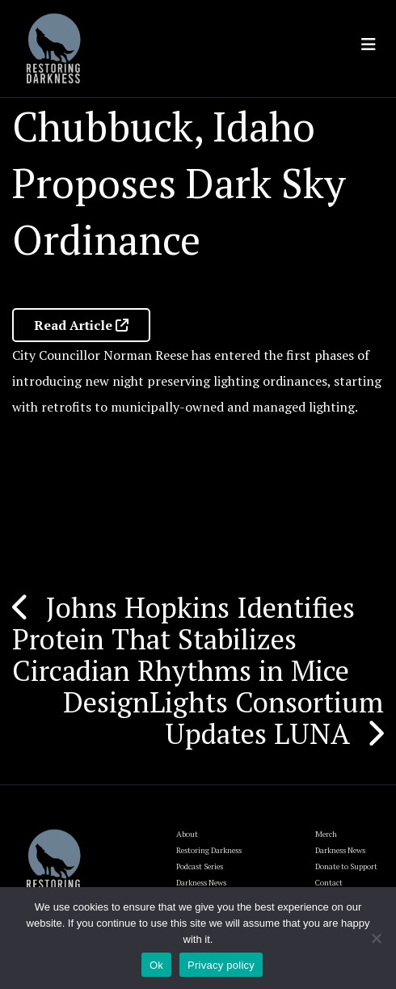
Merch (326, 834)
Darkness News (340, 850)
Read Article (81, 325)
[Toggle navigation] (368, 44)
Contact (329, 882)
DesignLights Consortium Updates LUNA (223, 717)
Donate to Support (346, 866)
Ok (156, 965)
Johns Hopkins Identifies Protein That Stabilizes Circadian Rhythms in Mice (183, 639)
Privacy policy (221, 965)
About (187, 834)
